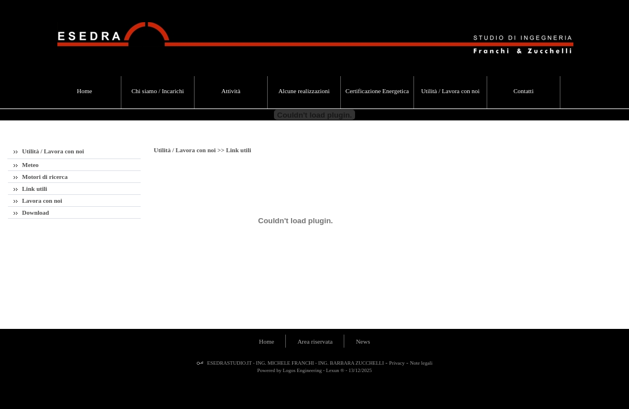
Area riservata (314, 341)
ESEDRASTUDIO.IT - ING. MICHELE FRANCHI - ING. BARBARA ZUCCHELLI (295, 363)
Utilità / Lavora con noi (49, 151)
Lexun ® (335, 370)
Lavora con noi (38, 200)
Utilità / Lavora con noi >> (190, 150)
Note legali (421, 363)
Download (31, 212)
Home (267, 341)
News (363, 341)
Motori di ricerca (40, 176)
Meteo (26, 164)
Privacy (397, 363)
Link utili (30, 188)
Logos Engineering (302, 370)
